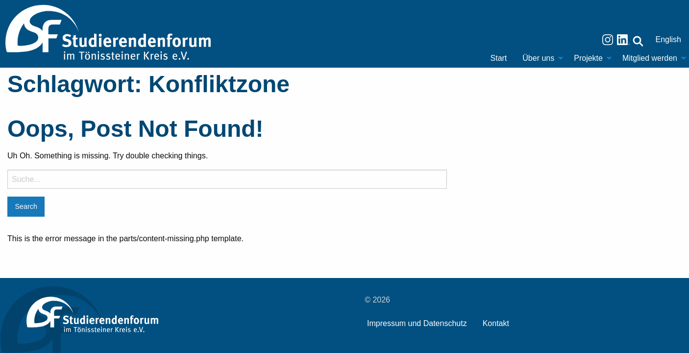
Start (499, 58)
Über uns (538, 58)
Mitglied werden (649, 58)
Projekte (588, 58)
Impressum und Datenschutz (417, 323)
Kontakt (496, 323)
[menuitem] (499, 58)
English (668, 39)
